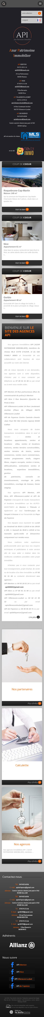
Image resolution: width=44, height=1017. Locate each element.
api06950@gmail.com (22, 86)
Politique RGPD (22, 1002)
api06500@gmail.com (22, 70)
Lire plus (34, 617)
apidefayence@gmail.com (22, 119)
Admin (37, 1000)
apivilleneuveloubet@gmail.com (22, 103)
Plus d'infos (34, 703)
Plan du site (7, 1000)
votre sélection (27, 13)
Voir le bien (22, 209)
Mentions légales (16, 1000)
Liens (33, 1000)
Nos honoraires (26, 1000)
